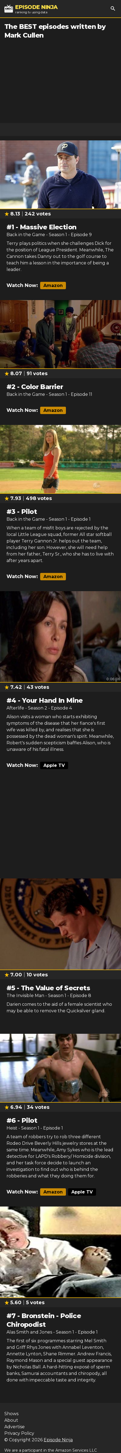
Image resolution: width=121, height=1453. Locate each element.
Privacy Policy (19, 1433)
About (11, 1420)
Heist (12, 1128)
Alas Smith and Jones (29, 1332)
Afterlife (15, 708)
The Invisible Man (25, 995)
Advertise (14, 1426)
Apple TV (54, 765)
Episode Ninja (58, 1439)
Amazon (53, 285)
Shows (11, 1413)
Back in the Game (26, 234)
